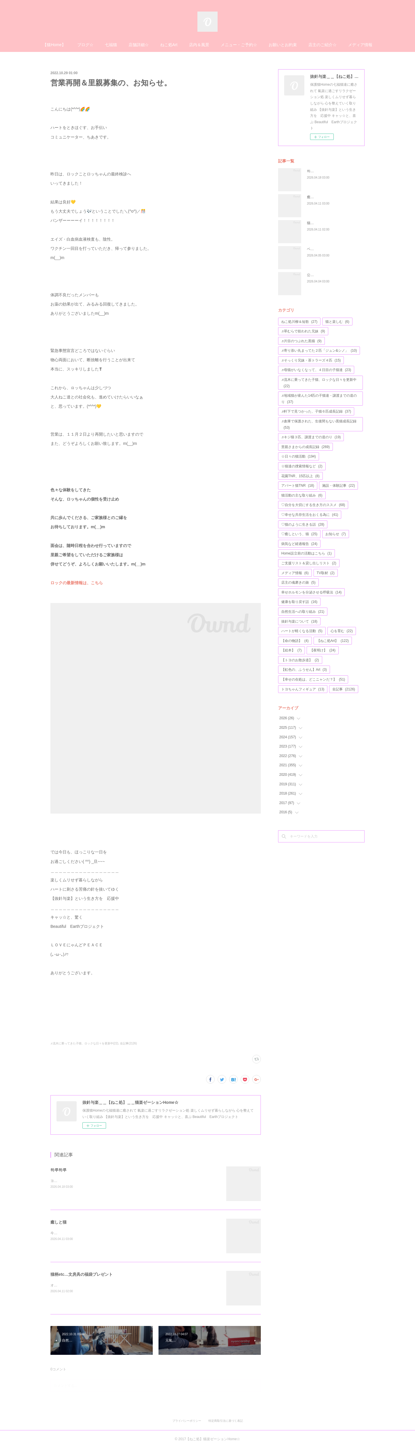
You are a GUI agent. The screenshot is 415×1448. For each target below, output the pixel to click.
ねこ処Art (169, 44)
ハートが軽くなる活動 (301, 631)
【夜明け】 (322, 650)
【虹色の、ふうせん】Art (304, 670)
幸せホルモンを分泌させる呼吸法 (311, 592)
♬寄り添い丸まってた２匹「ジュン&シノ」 (319, 351)
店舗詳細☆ (139, 44)
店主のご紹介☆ (322, 44)
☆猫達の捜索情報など (301, 466)
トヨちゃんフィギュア (302, 689)
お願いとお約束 (283, 44)
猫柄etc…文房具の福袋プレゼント (81, 1274)
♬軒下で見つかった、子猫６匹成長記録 (316, 411)
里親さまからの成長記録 (305, 447)
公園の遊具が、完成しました (329, 275)
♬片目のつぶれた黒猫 (301, 341)
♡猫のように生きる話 (302, 524)
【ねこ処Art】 (333, 641)
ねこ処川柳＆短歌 (299, 322)
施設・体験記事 (338, 486)
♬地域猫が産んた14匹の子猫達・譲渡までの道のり (319, 399)
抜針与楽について (299, 621)
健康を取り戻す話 (299, 602)
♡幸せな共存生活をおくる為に (309, 515)
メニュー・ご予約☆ (239, 44)
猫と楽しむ (337, 322)
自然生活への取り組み (302, 612)
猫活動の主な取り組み (301, 495)
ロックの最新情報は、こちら (76, 582)
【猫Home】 (54, 44)
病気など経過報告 (299, 544)
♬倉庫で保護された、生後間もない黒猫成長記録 (318, 424)
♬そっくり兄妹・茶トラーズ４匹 (311, 360)
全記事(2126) (128, 1043)
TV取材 (326, 573)
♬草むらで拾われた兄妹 (303, 331)
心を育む (342, 631)
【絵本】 (291, 650)
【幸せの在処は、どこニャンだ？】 (313, 679)
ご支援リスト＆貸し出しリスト (308, 563)
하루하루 (58, 1170)
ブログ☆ (85, 44)
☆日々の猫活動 (298, 456)
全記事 (343, 689)
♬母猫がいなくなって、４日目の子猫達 (316, 370)
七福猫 (111, 44)
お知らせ (335, 534)
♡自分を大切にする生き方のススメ (313, 505)
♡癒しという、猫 (299, 534)
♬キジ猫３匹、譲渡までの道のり (311, 437)
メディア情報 (360, 44)
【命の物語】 (295, 641)
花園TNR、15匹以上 (300, 476)
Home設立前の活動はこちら (306, 553)
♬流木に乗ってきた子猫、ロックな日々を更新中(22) (84, 1043)
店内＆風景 (199, 44)
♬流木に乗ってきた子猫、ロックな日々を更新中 (318, 383)
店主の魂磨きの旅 (298, 582)
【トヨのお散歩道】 (300, 660)
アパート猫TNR (297, 486)
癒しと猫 (58, 1222)
